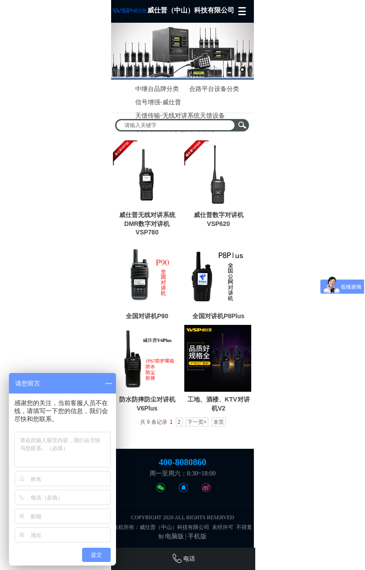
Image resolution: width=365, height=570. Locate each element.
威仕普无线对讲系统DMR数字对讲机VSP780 (147, 223)
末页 (218, 422)
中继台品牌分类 (157, 88)
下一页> (197, 422)
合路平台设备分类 (214, 88)
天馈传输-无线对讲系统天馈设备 (180, 115)
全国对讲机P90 (147, 316)
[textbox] (176, 125)
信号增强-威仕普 (158, 102)
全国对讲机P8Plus (218, 316)
